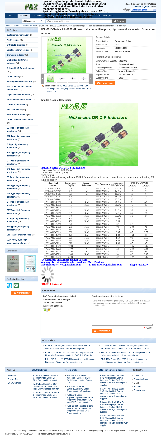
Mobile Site (139, 390)
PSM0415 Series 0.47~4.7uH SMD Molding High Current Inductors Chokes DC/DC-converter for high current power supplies (114, 407)
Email (153, 7)
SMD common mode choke (19, 100)
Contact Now (106, 83)
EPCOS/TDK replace (16, 45)
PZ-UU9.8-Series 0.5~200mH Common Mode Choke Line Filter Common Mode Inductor (46, 377)
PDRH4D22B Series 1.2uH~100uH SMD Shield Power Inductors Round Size (79, 388)
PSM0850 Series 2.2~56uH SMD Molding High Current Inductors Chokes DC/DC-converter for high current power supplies (114, 380)
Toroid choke (13, 76)
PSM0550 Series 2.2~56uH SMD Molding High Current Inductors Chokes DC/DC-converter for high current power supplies (114, 394)
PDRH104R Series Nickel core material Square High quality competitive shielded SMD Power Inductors (80, 409)
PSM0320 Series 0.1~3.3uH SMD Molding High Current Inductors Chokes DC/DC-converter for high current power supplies (114, 420)
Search (120, 21)
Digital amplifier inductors (18, 95)
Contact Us (88, 16)
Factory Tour (53, 16)
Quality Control (70, 16)
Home (11, 16)
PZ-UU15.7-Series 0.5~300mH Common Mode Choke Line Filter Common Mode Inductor (46, 395)
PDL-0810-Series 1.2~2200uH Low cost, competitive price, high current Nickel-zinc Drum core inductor (68, 89)
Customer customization (18, 35)
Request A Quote (141, 7)
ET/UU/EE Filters (14, 110)
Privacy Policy (20, 431)
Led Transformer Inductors (19, 235)
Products (24, 16)
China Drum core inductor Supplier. (43, 431)
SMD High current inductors (19, 81)
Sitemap (137, 386)
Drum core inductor (29, 26)
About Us (38, 16)
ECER (144, 431)
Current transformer (16, 105)
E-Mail (136, 383)
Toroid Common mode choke (20, 120)
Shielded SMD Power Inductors (21, 68)
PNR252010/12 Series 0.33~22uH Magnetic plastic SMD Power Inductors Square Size (79, 379)
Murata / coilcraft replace (18, 50)
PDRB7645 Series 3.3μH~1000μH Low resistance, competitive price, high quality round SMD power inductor (80, 398)
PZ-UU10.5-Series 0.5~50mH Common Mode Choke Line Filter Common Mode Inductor (46, 386)
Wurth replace (13, 40)
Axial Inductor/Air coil (17, 115)
